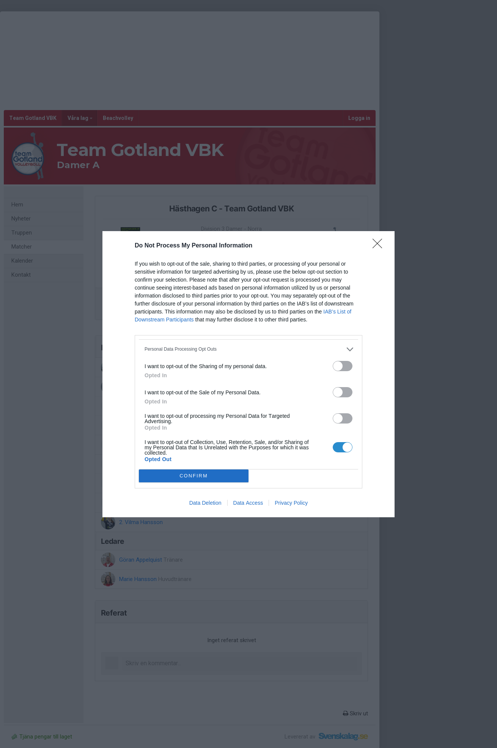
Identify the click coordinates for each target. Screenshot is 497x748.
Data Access (248, 503)
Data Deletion (205, 503)
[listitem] (248, 349)
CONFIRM (193, 476)
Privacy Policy (291, 503)
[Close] (380, 246)
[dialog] (248, 374)
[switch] (342, 366)
